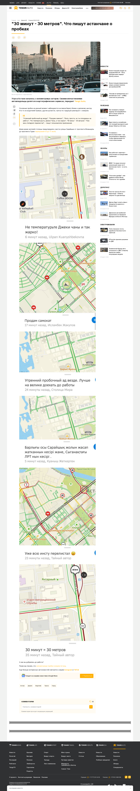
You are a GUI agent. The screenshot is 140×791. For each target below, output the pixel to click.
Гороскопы (30, 767)
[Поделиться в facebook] (14, 114)
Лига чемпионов (49, 763)
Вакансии (36, 777)
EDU (62, 3)
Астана (22, 685)
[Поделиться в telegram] (14, 110)
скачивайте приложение (87, 786)
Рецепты (30, 771)
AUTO (49, 3)
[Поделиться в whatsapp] (14, 107)
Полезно (29, 760)
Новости (40, 8)
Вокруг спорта (49, 756)
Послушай (12, 760)
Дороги (30, 685)
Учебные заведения (103, 760)
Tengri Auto (80, 101)
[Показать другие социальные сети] (14, 118)
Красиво (30, 752)
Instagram (68, 670)
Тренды (46, 760)
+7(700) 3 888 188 (115, 777)
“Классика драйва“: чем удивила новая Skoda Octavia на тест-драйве (117, 177)
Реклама (127, 2)
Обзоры (57, 8)
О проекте (13, 777)
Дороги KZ (65, 8)
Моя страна (65, 752)
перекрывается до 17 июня (45, 131)
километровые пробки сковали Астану (51, 666)
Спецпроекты (118, 767)
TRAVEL (56, 3)
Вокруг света (66, 756)
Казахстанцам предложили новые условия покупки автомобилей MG (118, 85)
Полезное (49, 8)
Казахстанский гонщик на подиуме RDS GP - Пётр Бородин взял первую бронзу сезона (117, 73)
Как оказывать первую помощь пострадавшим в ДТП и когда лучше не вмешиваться (117, 112)
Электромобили (77, 8)
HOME (38, 3)
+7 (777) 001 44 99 (94, 777)
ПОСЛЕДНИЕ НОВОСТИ (16, 788)
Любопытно (31, 763)
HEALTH (31, 3)
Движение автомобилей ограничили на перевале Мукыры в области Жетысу (118, 214)
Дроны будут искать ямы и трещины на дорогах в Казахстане (118, 204)
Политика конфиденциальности (18, 784)
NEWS (12, 3)
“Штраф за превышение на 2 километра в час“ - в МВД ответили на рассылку (118, 95)
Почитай (12, 756)
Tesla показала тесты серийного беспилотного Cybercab (117, 230)
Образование (100, 756)
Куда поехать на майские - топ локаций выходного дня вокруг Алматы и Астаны (118, 124)
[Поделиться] (24, 37)
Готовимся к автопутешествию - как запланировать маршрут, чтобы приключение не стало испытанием (117, 136)
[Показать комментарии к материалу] (14, 124)
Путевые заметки (67, 760)
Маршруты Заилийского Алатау (68, 764)
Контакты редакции (110, 2)
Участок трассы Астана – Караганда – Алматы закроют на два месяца (117, 193)
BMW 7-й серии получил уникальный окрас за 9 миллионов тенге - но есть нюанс (118, 166)
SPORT (24, 3)
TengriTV (12, 767)
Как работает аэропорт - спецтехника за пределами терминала (118, 154)
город (54, 685)
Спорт (46, 752)
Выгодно (30, 756)
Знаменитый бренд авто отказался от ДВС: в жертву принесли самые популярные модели (118, 251)
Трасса (47, 685)
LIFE (17, 3)
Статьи (81, 756)
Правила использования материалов (19, 782)
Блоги (115, 760)
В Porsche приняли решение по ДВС (118, 240)
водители (38, 685)
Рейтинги (12, 763)
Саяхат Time (65, 769)
